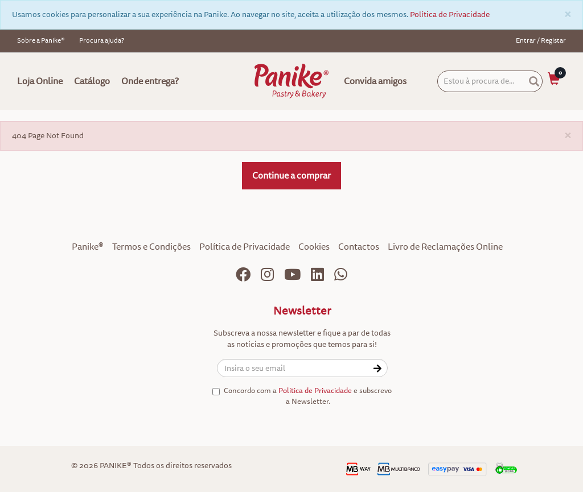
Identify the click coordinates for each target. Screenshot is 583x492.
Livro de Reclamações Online (445, 247)
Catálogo (92, 81)
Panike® (88, 247)
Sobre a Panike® (41, 41)
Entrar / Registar (541, 41)
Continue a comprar (291, 175)
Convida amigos (375, 81)
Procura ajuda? (101, 41)
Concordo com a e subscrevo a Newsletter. (302, 396)
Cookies (314, 247)
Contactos (358, 247)
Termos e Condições (151, 247)
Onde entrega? (150, 81)
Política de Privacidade (450, 14)
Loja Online (40, 81)
